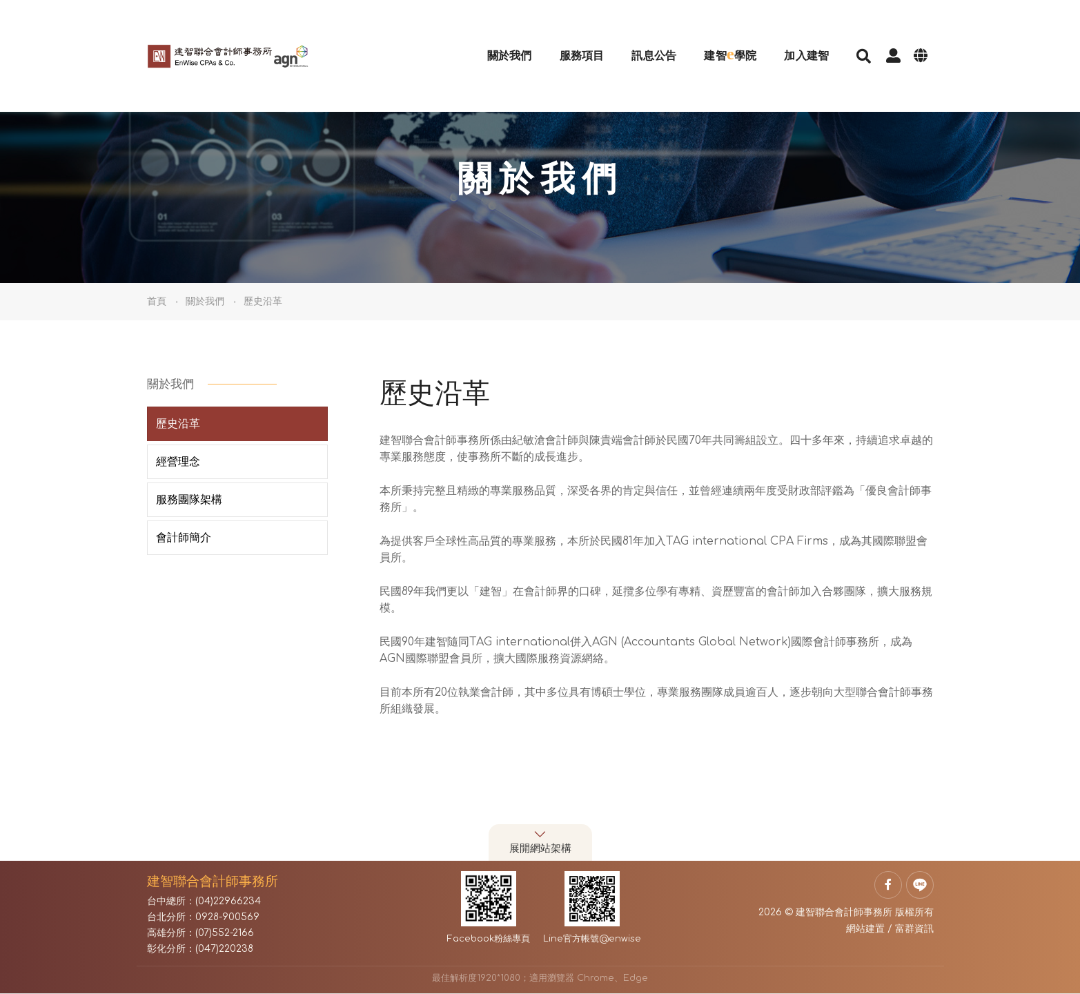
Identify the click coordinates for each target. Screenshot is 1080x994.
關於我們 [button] (205, 301)
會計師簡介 (183, 538)
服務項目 (566, 37)
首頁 (156, 301)
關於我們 (494, 37)
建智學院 (715, 36)
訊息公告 (639, 37)
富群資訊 (914, 929)
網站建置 (865, 929)
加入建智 (791, 37)
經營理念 (178, 462)
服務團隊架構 (189, 500)
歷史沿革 (178, 424)
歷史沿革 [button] (263, 301)
